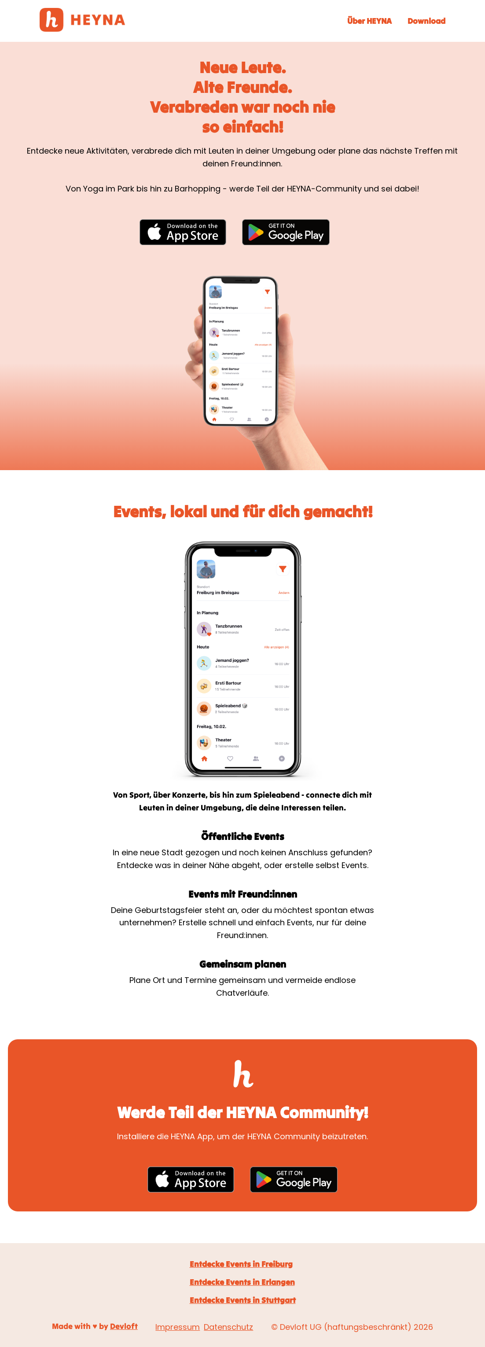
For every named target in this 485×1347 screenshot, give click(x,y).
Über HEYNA (369, 21)
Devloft (124, 1326)
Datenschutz (228, 1326)
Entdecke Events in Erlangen (242, 1282)
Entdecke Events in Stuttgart (243, 1300)
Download (426, 21)
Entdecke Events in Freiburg (241, 1264)
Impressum (177, 1326)
